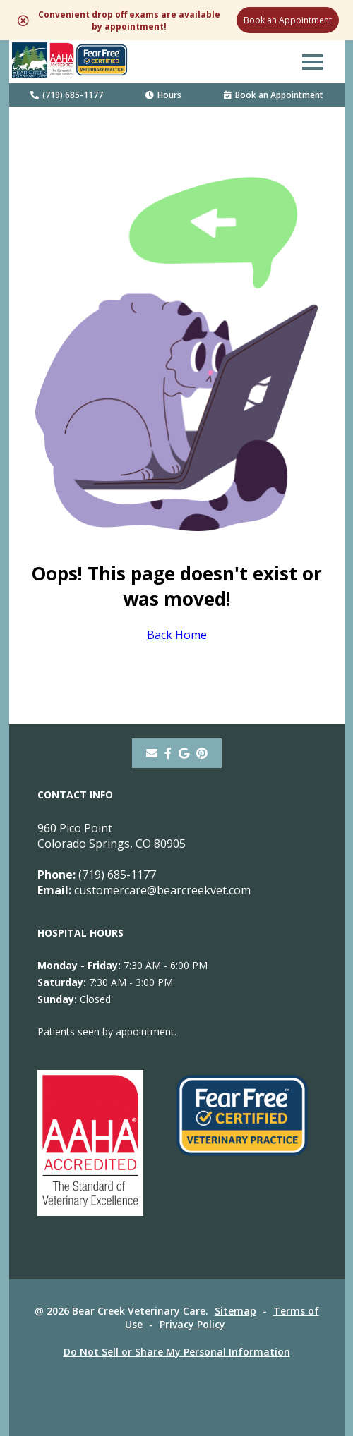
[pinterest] (202, 753)
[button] (312, 61)
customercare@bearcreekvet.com (144, 890)
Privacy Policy (192, 1324)
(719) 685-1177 (66, 95)
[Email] (151, 753)
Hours (163, 95)
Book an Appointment (288, 20)
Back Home (177, 635)
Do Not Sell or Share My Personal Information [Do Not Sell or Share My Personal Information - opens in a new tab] (177, 1351)
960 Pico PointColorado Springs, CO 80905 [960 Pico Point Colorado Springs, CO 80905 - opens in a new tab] (111, 835)
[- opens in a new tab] (168, 753)
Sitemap (235, 1311)
